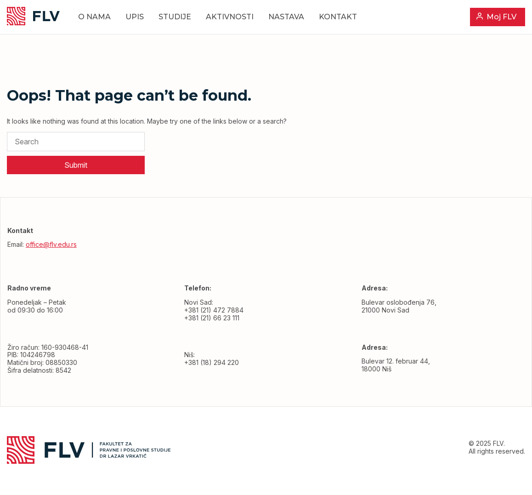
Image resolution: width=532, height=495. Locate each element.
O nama (94, 16)
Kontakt (338, 16)
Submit (75, 165)
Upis (134, 16)
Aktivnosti (230, 16)
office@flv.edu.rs (51, 244)
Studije (174, 16)
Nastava (286, 16)
